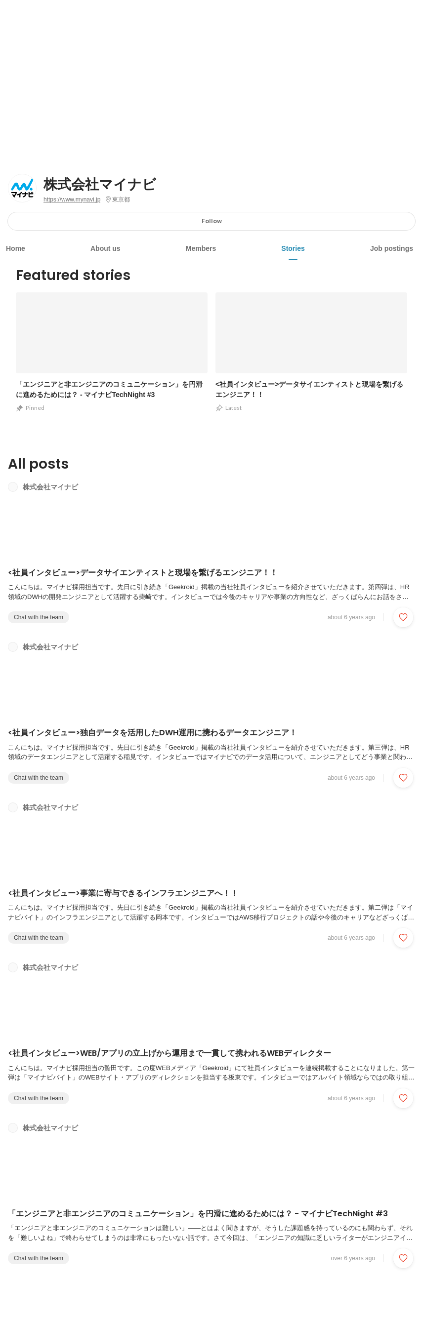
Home (15, 248)
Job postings (391, 248)
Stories (292, 248)
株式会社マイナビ (99, 185)
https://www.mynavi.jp (71, 199)
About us (105, 248)
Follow (212, 221)
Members (201, 248)
